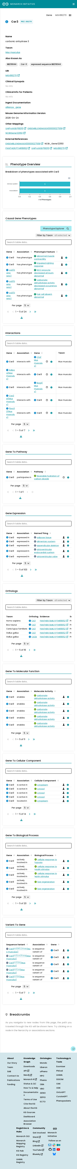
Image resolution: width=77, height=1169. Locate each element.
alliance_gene (13, 107)
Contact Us (13, 1075)
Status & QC (30, 1083)
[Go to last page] (35, 311)
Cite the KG (29, 1103)
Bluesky (38, 1154)
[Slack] (53, 1145)
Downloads (29, 1066)
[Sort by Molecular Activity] (54, 691)
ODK (58, 1088)
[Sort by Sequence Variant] (26, 944)
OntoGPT (61, 1092)
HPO (42, 1075)
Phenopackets (63, 1100)
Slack (37, 1137)
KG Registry (22, 1155)
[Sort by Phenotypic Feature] (56, 251)
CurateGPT (62, 1096)
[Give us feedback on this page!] (73, 1048)
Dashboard (29, 1116)
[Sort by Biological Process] (55, 855)
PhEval (59, 1070)
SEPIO (43, 1097)
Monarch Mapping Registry (20, 1143)
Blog (36, 1141)
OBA (42, 1084)
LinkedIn (38, 1145)
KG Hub (20, 1150)
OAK (58, 1083)
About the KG (30, 1108)
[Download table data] (21, 317)
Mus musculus (12, 52)
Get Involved (39, 1132)
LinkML (59, 1075)
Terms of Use (30, 1099)
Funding (11, 1084)
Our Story (12, 1063)
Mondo (43, 1063)
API (26, 1070)
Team (10, 1067)
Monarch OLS (23, 1136)
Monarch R (30, 1079)
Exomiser (60, 1066)
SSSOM (59, 1079)
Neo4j (28, 1075)
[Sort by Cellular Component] (57, 780)
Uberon (43, 1067)
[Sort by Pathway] (44, 471)
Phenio (43, 1080)
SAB (9, 1071)
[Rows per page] (26, 305)
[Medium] (58, 1145)
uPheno (43, 1071)
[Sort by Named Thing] (49, 533)
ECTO (43, 1101)
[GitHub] (50, 1149)
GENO (43, 1093)
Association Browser (30, 1122)
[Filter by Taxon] (53, 235)
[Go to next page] (29, 311)
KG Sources (29, 1112)
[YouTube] (58, 1149)
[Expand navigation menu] (73, 4)
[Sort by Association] (30, 251)
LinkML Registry (20, 1161)
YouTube (38, 1150)
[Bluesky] (54, 1154)
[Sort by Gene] (13, 251)
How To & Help (31, 1088)
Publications (13, 1080)
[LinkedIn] (54, 1149)
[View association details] (66, 257)
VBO (42, 1088)
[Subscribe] (49, 1145)
